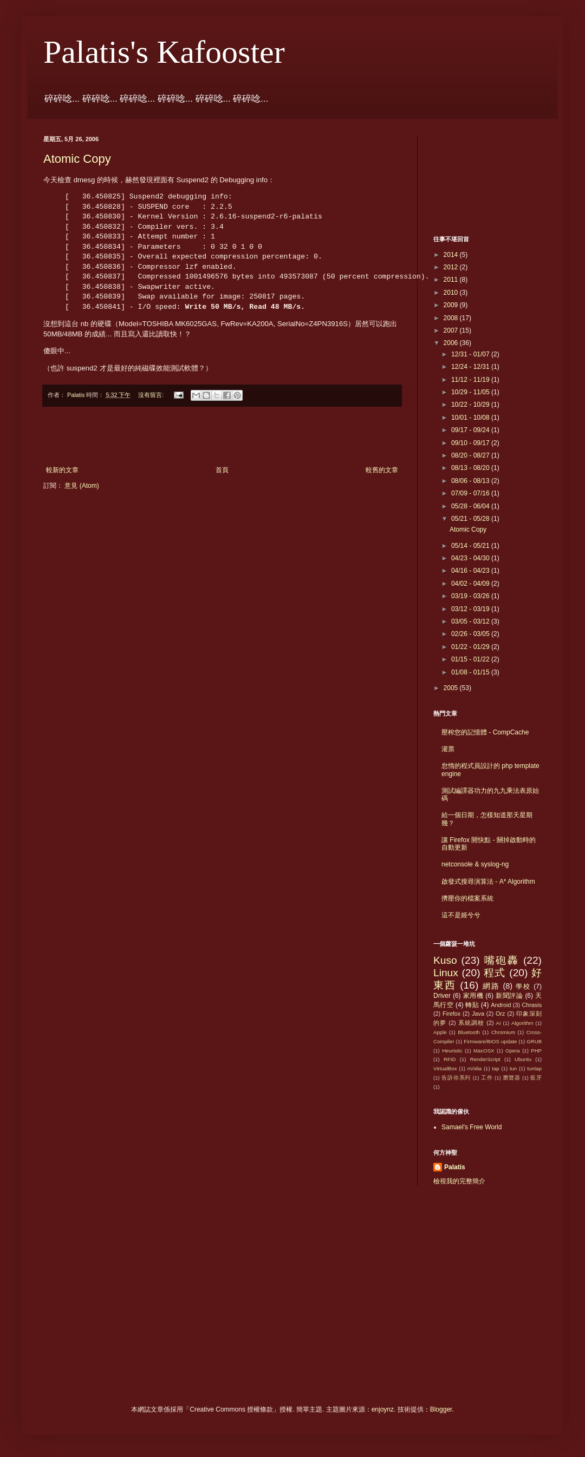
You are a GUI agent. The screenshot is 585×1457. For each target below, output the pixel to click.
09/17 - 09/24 (471, 430)
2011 (452, 279)
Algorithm (522, 1023)
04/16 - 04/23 (471, 570)
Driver (442, 995)
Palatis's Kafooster (164, 52)
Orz (500, 1013)
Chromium (503, 1032)
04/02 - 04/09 (471, 583)
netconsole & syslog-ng (475, 864)
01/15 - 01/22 (471, 659)
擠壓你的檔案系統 (467, 898)
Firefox (451, 1013)
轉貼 (472, 1005)
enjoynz (383, 1409)
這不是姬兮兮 (460, 915)
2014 (452, 255)
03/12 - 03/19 (471, 609)
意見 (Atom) (81, 485)
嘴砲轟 (501, 960)
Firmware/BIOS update (490, 1041)
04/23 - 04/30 (471, 558)
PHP (536, 1051)
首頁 (222, 470)
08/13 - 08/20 (471, 468)
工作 (487, 1078)
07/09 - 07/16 (471, 493)
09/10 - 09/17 (471, 443)
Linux (445, 972)
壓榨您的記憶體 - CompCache (485, 732)
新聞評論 (509, 995)
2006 (452, 343)
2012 (452, 267)
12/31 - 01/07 (471, 354)
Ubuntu (523, 1059)
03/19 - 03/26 (471, 596)
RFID (450, 1059)
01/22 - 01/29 (471, 647)
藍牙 (536, 1078)
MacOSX (483, 1051)
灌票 (447, 749)
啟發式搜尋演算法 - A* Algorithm (488, 881)
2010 (452, 292)
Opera (512, 1051)
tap (495, 1068)
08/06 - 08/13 (471, 481)
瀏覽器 (511, 1078)
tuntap (534, 1068)
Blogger (441, 1409)
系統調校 (471, 1022)
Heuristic (452, 1051)
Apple (440, 1032)
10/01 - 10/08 (471, 417)
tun (513, 1068)
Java (478, 1013)
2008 (452, 318)
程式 (495, 972)
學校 (523, 986)
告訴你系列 (456, 1078)
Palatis (454, 1167)
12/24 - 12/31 (471, 366)
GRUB (534, 1041)
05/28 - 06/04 (471, 506)
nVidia (474, 1068)
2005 (452, 688)
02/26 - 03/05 (471, 634)
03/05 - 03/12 (471, 621)
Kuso (445, 960)
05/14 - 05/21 (471, 545)
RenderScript (485, 1059)
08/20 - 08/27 (471, 455)
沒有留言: (151, 395)
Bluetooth (469, 1032)
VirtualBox (445, 1068)
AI (498, 1023)
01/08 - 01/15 (471, 672)
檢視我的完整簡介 (459, 1181)
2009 (452, 305)
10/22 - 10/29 (471, 404)
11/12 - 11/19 (471, 379)
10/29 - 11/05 (471, 392)
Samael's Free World (471, 1127)
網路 (491, 986)
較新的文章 (62, 470)
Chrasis (532, 1005)
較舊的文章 (382, 470)
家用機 (473, 995)
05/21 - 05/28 (471, 518)
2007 (452, 330)
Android (501, 1005)
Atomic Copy (77, 158)
